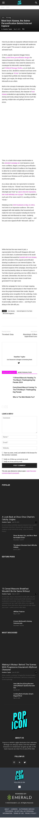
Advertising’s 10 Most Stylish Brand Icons (30, 335)
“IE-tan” (16, 73)
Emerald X (13, 803)
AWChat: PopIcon (19, 611)
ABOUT (7, 809)
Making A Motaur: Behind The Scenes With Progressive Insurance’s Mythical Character (19, 667)
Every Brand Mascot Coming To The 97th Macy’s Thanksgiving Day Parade (25, 389)
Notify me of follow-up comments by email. (16, 459)
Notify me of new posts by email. (13, 461)
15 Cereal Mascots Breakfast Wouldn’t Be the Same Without (16, 589)
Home (2, 7)
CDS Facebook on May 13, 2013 (23, 205)
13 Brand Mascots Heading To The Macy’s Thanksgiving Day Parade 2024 (24, 380)
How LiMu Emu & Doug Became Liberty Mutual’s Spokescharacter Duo (24, 685)
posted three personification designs (18, 57)
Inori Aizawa (11, 311)
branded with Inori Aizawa (27, 257)
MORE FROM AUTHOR (25, 372)
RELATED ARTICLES (9, 372)
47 (36, 672)
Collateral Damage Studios (13, 68)
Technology (8, 17)
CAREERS (14, 809)
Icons (7, 7)
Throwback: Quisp (8, 334)
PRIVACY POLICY (30, 813)
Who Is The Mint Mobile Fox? (24, 397)
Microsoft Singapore (8, 313)
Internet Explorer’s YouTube (24, 311)
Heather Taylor (7, 29)
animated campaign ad (12, 163)
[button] (36, 2)
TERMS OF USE (18, 813)
